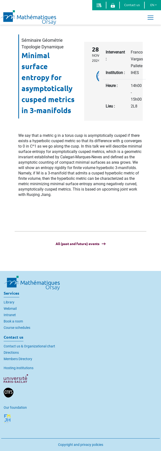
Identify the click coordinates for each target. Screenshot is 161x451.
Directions (11, 352)
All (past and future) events (78, 244)
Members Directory (18, 359)
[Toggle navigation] (150, 17)
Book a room (13, 321)
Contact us (132, 5)
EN (152, 5)
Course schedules (17, 328)
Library (9, 302)
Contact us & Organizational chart (29, 346)
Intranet (10, 315)
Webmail (10, 309)
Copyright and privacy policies (80, 445)
